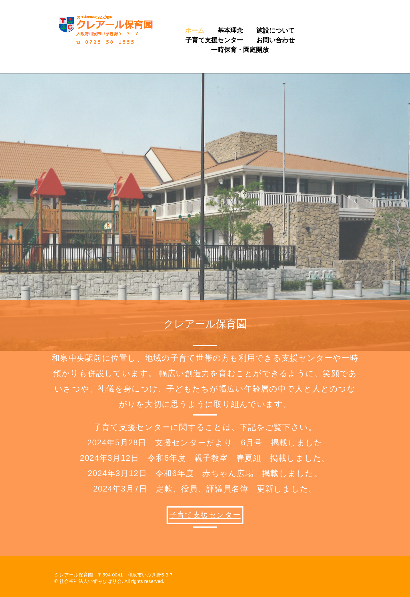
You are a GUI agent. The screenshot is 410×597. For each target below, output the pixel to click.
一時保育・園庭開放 (240, 49)
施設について (275, 30)
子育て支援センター (214, 40)
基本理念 (230, 30)
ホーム (194, 30)
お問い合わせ (275, 40)
